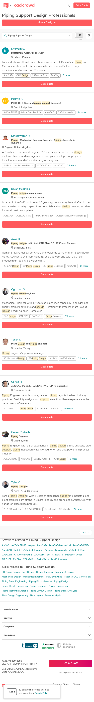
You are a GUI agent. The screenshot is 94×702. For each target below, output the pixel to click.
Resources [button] (47, 635)
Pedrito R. (17, 99)
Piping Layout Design (41, 591)
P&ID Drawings (54, 577)
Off (80, 35)
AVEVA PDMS (10, 112)
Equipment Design (64, 572)
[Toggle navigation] (7, 5)
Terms (66, 684)
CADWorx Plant (39, 75)
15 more (68, 409)
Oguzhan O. (18, 289)
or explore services (70, 672)
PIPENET (6, 559)
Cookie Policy (41, 693)
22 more (82, 358)
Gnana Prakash (20, 432)
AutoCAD (8, 75)
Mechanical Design (11, 577)
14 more (82, 112)
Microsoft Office (73, 555)
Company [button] (47, 626)
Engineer (54, 316)
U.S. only (79, 39)
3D (31, 266)
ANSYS (7, 166)
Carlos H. (16, 382)
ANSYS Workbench (23, 166)
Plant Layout (36, 595)
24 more (71, 165)
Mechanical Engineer (33, 577)
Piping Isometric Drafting (15, 591)
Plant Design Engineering (15, 595)
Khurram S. (18, 49)
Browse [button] (47, 618)
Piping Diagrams (38, 586)
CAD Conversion (66, 112)
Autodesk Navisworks (56, 550)
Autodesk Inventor (33, 550)
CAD (22, 75)
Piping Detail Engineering (15, 586)
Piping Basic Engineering (14, 581)
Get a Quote (81, 5)
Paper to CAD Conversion (77, 577)
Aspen (31, 545)
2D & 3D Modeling (13, 509)
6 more (66, 75)
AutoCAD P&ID (23, 216)
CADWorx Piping (23, 555)
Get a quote (47, 84)
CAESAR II (37, 316)
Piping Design (61, 581)
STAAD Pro (29, 559)
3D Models (64, 509)
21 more (69, 316)
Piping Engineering (58, 586)
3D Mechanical (14, 358)
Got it (12, 692)
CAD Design (28, 572)
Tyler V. (15, 482)
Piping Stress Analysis (65, 591)
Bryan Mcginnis (20, 189)
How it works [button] (47, 609)
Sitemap (77, 684)
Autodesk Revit (77, 550)
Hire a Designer (47, 22)
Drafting (55, 75)
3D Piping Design (11, 572)
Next (85, 532)
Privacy (56, 684)
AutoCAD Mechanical (60, 545)
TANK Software (59, 559)
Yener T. (16, 339)
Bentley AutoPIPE (42, 459)
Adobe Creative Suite (31, 112)
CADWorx (7, 555)
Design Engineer (44, 572)
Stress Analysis (53, 595)
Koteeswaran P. (20, 136)
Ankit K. (16, 239)
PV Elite (17, 559)
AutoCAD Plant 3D (44, 216)
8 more (73, 459)
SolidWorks (43, 559)
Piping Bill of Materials (40, 581)
